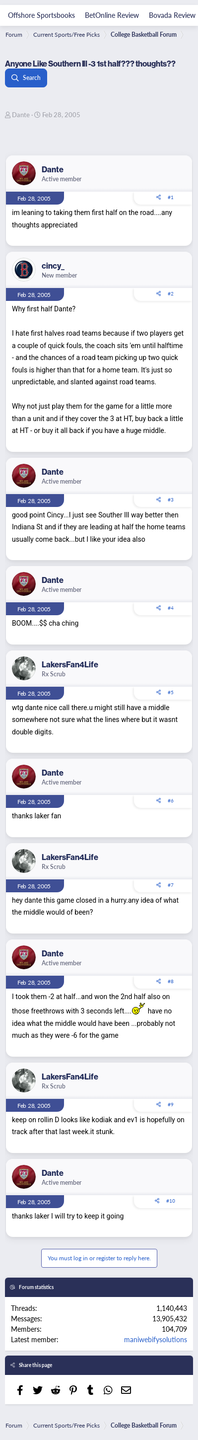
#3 (171, 499)
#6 (171, 800)
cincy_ (53, 266)
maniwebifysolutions (155, 1339)
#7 (171, 884)
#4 (171, 607)
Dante (21, 114)
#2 (171, 293)
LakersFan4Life (70, 664)
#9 (171, 1104)
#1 (171, 197)
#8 (171, 981)
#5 (171, 692)
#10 (170, 1200)
